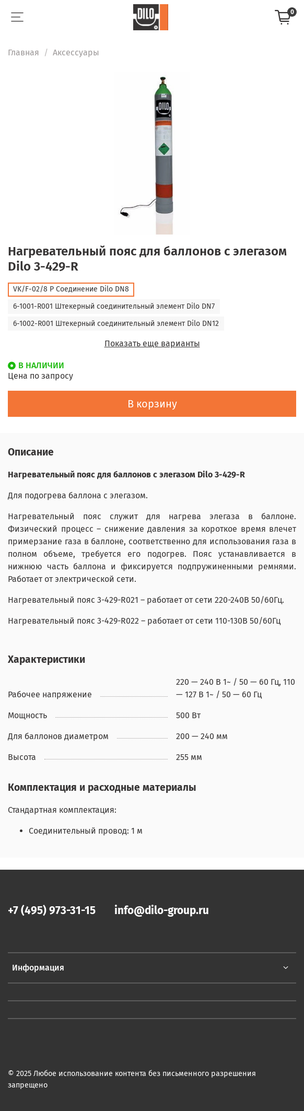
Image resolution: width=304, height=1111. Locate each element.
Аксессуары (76, 52)
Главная (23, 52)
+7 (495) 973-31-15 (52, 910)
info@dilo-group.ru (161, 910)
